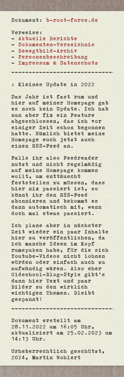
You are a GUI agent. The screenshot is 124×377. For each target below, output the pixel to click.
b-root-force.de (72, 19)
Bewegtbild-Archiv (47, 50)
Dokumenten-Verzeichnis (56, 44)
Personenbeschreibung (53, 56)
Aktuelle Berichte (47, 38)
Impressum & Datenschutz (58, 62)
